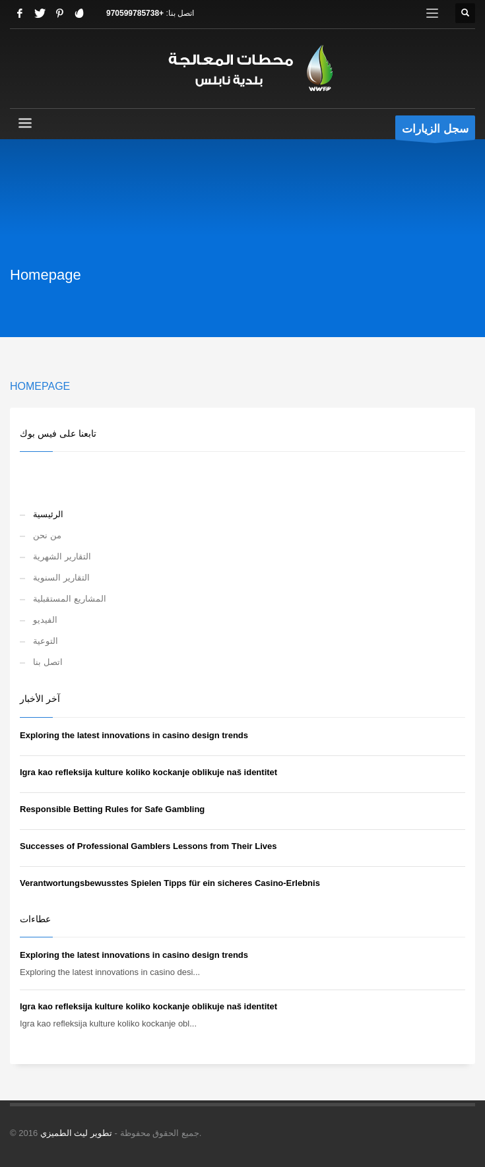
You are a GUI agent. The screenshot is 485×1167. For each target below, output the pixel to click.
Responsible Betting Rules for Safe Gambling (112, 809)
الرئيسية (48, 514)
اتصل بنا (48, 662)
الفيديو (45, 620)
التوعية (45, 641)
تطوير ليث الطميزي (76, 1133)
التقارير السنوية (61, 578)
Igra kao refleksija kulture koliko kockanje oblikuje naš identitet (148, 772)
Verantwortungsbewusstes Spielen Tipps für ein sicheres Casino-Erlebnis (170, 883)
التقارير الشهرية (62, 556)
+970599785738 (135, 13)
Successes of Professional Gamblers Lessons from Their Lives (148, 846)
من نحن (47, 535)
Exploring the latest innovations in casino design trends (134, 735)
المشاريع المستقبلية (69, 599)
